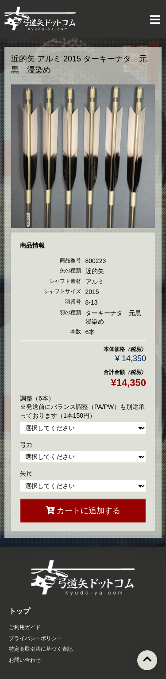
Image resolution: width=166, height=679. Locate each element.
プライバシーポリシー (35, 638)
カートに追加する (83, 510)
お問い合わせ (25, 660)
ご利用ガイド (25, 627)
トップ (19, 611)
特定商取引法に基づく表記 (41, 649)
